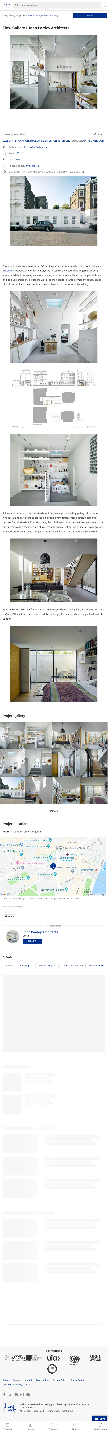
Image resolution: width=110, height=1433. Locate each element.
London (9, 270)
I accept (90, 15)
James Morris (31, 166)
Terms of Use (31, 16)
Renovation (21, 141)
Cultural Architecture (72, 965)
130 (17, 153)
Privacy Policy (41, 16)
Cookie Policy (53, 16)
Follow (32, 941)
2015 (17, 159)
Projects (9, 965)
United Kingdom (93, 141)
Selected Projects (47, 965)
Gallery (7, 141)
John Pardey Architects (34, 147)
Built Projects (26, 965)
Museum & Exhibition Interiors (50, 141)
